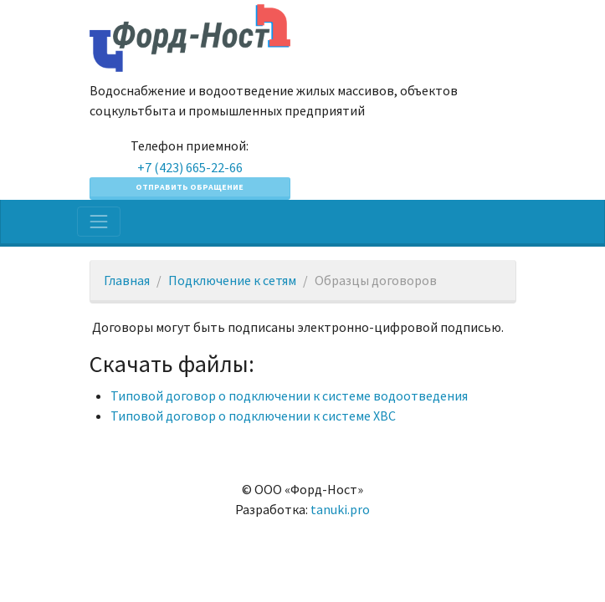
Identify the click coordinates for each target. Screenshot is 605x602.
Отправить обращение (190, 186)
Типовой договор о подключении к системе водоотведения (289, 395)
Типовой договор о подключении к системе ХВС (253, 415)
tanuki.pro (340, 509)
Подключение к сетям (232, 280)
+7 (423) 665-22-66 (190, 167)
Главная (127, 280)
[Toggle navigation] (98, 222)
